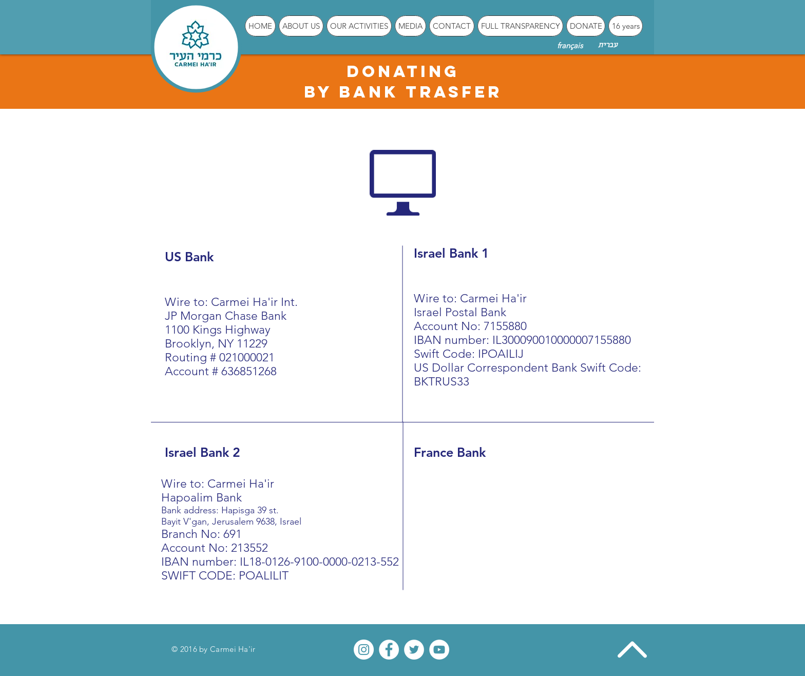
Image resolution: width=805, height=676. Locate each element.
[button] (301, 25)
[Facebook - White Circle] (389, 650)
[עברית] (607, 45)
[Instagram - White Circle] (364, 650)
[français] (570, 45)
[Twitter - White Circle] (414, 650)
